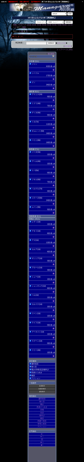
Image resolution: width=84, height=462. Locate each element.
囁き (42, 404)
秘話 (42, 418)
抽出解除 (67, 46)
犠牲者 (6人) (34, 91)
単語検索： (19, 43)
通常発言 (42, 399)
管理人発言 (42, 424)
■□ (42, 445)
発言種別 (32, 361)
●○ (42, 434)
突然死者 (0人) (35, 216)
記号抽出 (32, 431)
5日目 (49, 25)
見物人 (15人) (34, 219)
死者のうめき (42, 407)
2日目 (34, 25)
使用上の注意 (61, 43)
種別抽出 (32, 396)
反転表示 (42, 391)
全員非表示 (42, 389)
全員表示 (42, 386)
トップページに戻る (65, 49)
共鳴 (42, 410)
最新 (24, 27)
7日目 (59, 25)
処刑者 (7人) (34, 149)
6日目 (54, 25)
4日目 (44, 25)
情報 (15, 25)
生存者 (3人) (34, 61)
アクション (42, 426)
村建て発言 (42, 421)
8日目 (64, 25)
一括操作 (32, 383)
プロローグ (21, 25)
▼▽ (42, 437)
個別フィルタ (29, 22)
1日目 (29, 25)
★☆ (42, 442)
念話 (42, 413)
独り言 (42, 401)
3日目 (39, 25)
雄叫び (42, 415)
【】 (42, 439)
